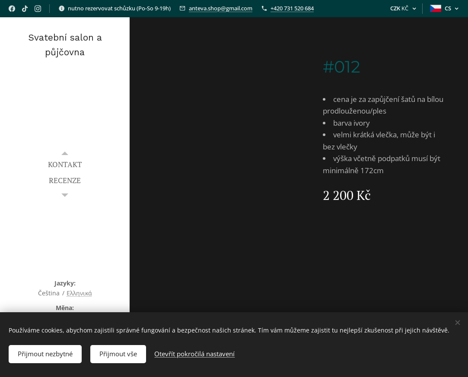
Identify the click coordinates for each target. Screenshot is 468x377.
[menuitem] (65, 164)
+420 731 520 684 (292, 8)
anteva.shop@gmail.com (220, 8)
